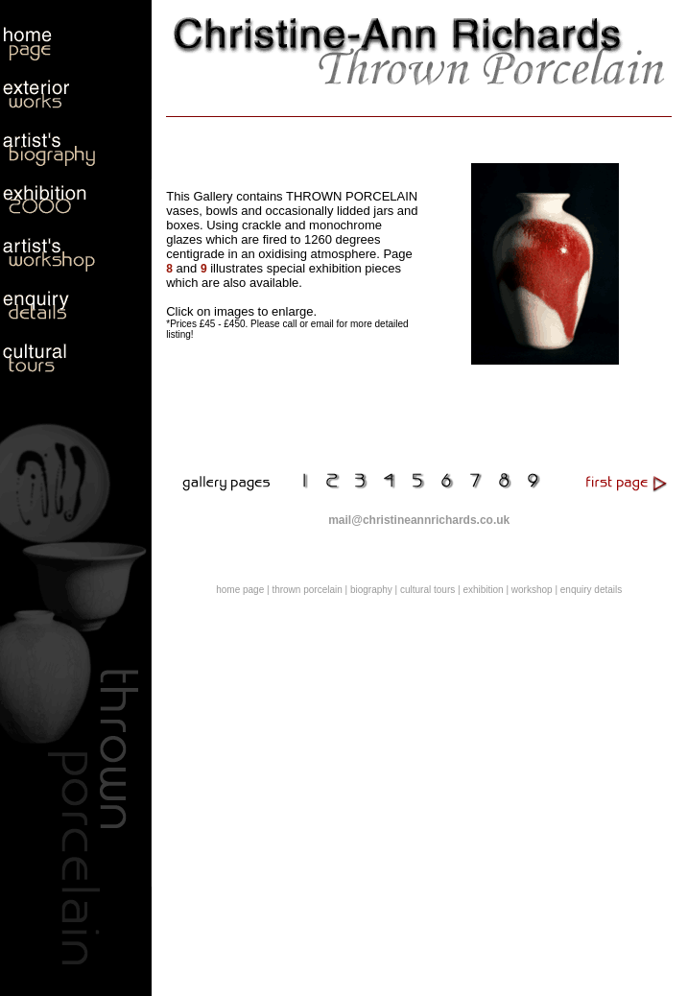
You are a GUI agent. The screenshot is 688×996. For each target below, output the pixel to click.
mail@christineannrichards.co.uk (419, 520)
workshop (532, 589)
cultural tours (427, 589)
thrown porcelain (307, 589)
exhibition (483, 589)
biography (371, 589)
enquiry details (591, 589)
